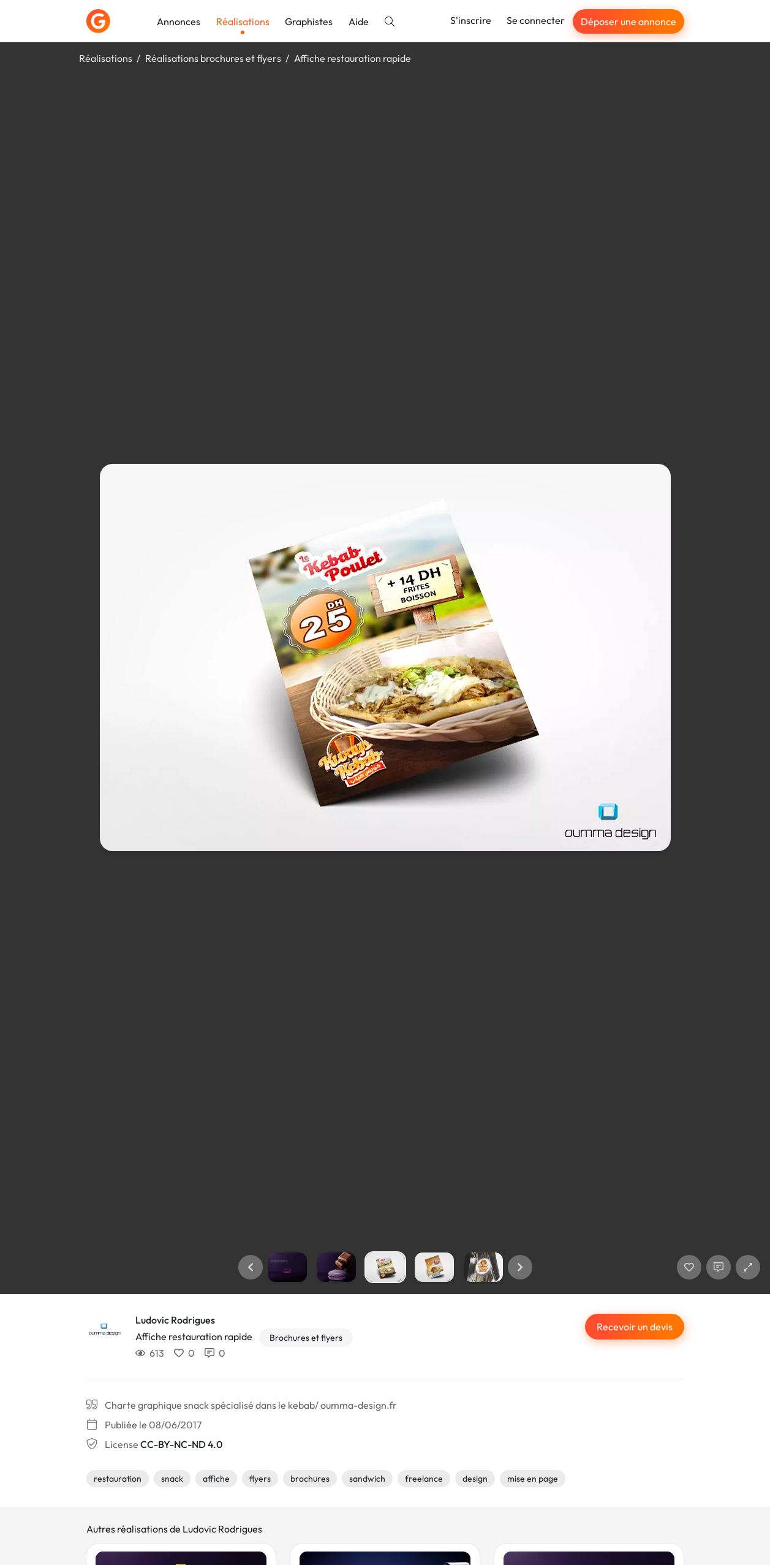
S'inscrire (470, 20)
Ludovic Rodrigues (175, 1320)
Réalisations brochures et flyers (213, 58)
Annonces (178, 21)
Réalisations (243, 21)
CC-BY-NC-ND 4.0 (181, 1444)
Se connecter (536, 20)
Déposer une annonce (628, 21)
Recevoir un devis (635, 1327)
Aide (359, 21)
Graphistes (309, 21)
